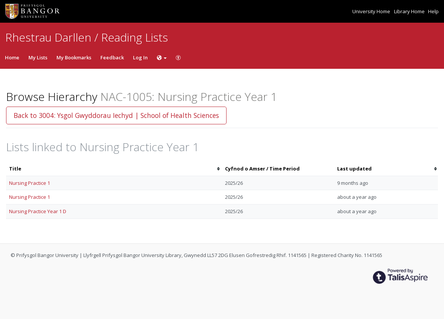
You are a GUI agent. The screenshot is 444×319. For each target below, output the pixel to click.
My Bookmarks (73, 57)
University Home (371, 11)
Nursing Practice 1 (29, 183)
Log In (140, 57)
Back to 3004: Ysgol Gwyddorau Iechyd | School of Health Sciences (116, 115)
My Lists (37, 57)
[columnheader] (114, 169)
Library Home (410, 11)
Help (433, 11)
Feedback (112, 57)
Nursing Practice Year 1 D (37, 211)
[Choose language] (161, 57)
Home (12, 57)
